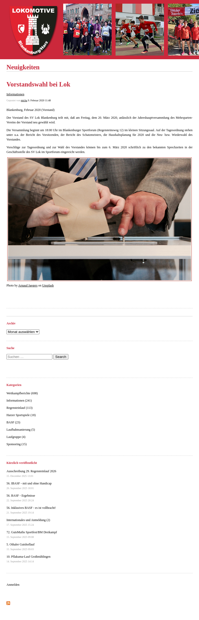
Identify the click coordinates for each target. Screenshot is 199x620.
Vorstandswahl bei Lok (38, 84)
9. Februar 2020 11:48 (39, 100)
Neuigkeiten (23, 67)
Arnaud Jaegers (27, 285)
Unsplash (48, 285)
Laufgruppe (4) (15, 437)
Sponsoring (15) (16, 444)
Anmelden (12, 584)
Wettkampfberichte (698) (22, 393)
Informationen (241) (19, 400)
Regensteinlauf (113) (19, 408)
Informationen (15, 94)
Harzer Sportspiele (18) (21, 415)
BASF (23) (13, 422)
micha (24, 100)
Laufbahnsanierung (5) (20, 429)
